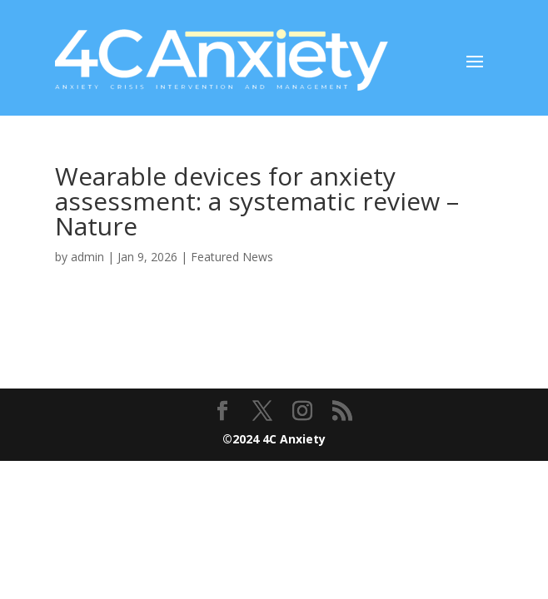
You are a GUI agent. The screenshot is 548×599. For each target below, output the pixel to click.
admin (87, 257)
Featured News (232, 257)
